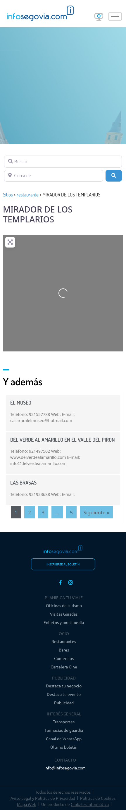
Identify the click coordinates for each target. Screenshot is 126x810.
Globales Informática (90, 804)
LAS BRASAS (23, 482)
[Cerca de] (53, 176)
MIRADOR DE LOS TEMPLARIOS (38, 214)
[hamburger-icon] (115, 16)
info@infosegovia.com (65, 767)
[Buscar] (63, 161)
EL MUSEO (20, 402)
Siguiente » (96, 512)
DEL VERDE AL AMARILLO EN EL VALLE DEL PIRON (62, 439)
